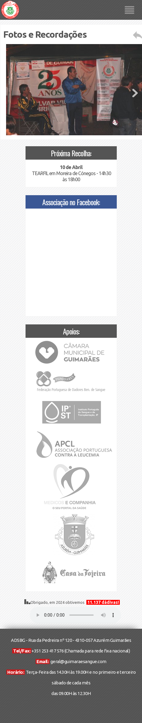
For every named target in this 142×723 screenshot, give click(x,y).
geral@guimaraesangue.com (78, 661)
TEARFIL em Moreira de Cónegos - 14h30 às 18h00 (71, 173)
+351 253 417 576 (47, 650)
